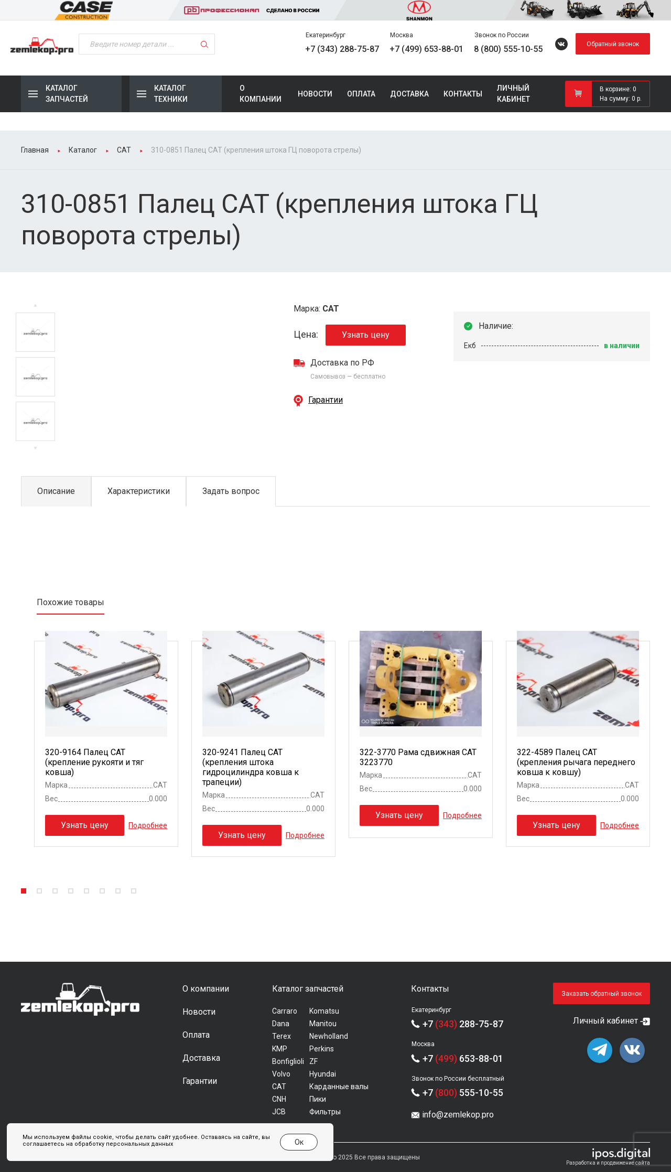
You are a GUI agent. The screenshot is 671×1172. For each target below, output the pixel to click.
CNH (279, 1099)
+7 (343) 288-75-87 (342, 49)
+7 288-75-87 (463, 1023)
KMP (279, 1049)
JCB (279, 1112)
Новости (315, 94)
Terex (281, 1036)
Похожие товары (70, 602)
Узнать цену (365, 335)
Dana (280, 1023)
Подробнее (147, 825)
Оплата (361, 94)
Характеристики (138, 491)
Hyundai (322, 1074)
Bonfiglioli (288, 1061)
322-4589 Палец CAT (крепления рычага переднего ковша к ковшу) (576, 762)
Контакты (462, 94)
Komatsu (324, 1011)
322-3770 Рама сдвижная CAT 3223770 (418, 757)
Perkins (321, 1049)
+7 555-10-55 (463, 1092)
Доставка (409, 94)
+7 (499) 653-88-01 (426, 49)
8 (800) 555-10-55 (508, 49)
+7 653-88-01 (463, 1058)
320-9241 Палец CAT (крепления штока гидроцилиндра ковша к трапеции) (250, 767)
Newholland (328, 1036)
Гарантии (325, 400)
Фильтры (325, 1112)
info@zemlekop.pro (458, 1115)
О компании (261, 93)
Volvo (281, 1074)
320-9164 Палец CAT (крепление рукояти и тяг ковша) (94, 762)
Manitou (323, 1023)
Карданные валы (339, 1086)
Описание (56, 491)
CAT (279, 1086)
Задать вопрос (230, 491)
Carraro (284, 1011)
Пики (317, 1099)
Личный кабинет (513, 93)
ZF (313, 1061)
